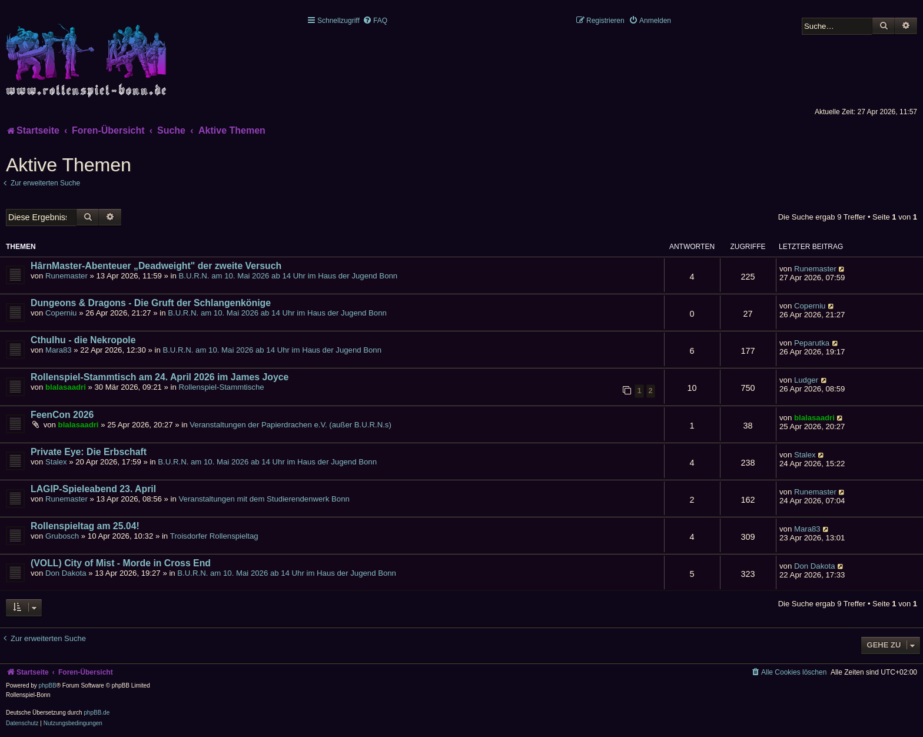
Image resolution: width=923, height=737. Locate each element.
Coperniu (61, 312)
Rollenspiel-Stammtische (221, 387)
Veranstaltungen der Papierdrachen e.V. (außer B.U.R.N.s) (290, 424)
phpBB (48, 685)
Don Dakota (66, 573)
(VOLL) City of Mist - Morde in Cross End (121, 563)
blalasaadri (65, 387)
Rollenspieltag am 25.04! (85, 526)
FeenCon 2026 (62, 415)
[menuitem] (375, 20)
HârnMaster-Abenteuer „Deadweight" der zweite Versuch (156, 266)
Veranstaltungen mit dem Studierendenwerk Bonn (264, 498)
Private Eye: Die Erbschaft (89, 452)
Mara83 (58, 350)
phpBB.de (96, 712)
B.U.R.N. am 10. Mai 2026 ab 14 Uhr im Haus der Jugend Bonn (288, 275)
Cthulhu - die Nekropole (83, 340)
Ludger (806, 380)
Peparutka (811, 342)
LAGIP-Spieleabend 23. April (93, 489)
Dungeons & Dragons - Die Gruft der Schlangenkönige (151, 303)
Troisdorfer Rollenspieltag (214, 536)
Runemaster (66, 275)
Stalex (56, 461)
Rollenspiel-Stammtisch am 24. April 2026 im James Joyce (159, 377)
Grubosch (62, 536)
